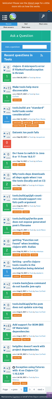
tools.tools (17, 100)
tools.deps (17, 189)
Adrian (38, 78)
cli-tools (34, 255)
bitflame (39, 161)
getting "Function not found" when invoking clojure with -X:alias (25, 243)
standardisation (32, 125)
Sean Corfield (40, 291)
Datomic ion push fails (25, 132)
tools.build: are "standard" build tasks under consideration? (28, 111)
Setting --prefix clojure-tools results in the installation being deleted (28, 265)
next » (41, 389)
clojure (24, 383)
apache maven (39, 122)
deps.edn (26, 339)
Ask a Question (21, 36)
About (31, 3)
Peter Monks (40, 119)
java (15, 164)
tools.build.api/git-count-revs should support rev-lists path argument (27, 199)
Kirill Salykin (39, 185)
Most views (26, 27)
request (26, 212)
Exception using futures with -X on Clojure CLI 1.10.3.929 (28, 370)
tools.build (17, 122)
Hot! (26, 24)
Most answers (8, 27)
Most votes (43, 24)
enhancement (26, 276)
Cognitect (16, 397)
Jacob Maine (41, 230)
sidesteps (39, 251)
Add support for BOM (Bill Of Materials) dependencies (28, 328)
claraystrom (40, 137)
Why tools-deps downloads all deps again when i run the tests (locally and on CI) (28, 177)
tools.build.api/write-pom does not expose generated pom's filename (29, 222)
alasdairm (39, 273)
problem (16, 255)
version (21, 164)
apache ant (27, 122)
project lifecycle (19, 125)
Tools (31, 78)
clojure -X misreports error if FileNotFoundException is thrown (28, 69)
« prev (14, 389)
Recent (8, 24)
